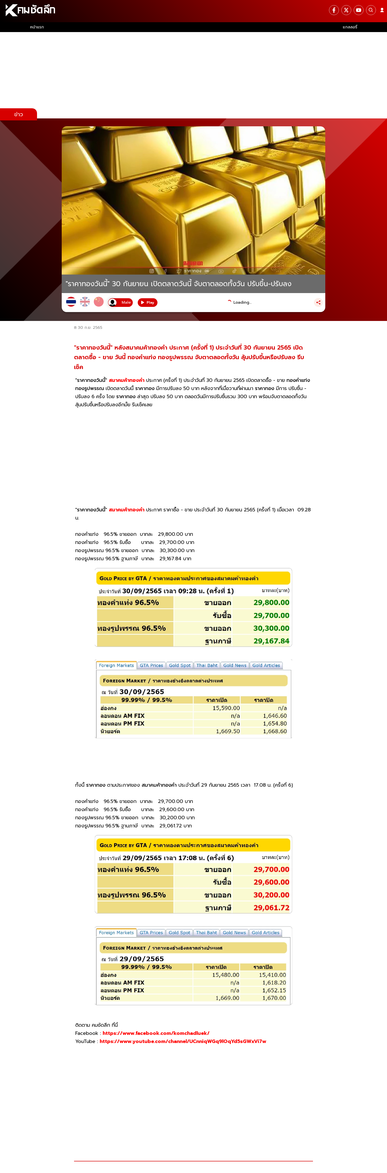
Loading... (242, 302)
